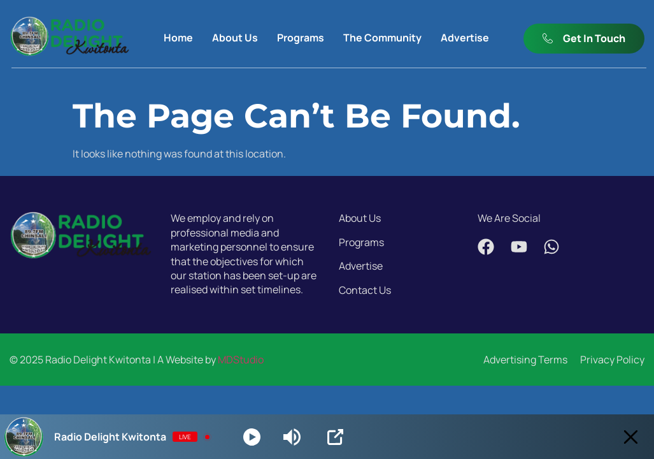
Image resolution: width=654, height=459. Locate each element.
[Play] (251, 437)
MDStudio (241, 360)
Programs (300, 38)
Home (178, 38)
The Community (382, 38)
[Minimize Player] (630, 437)
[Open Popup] (335, 437)
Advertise (465, 38)
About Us (235, 38)
